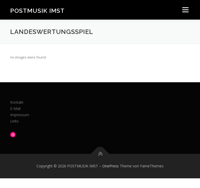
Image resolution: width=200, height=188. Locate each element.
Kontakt (16, 102)
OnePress (110, 165)
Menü (185, 9)
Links (14, 121)
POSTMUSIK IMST (37, 10)
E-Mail (15, 108)
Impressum (19, 114)
